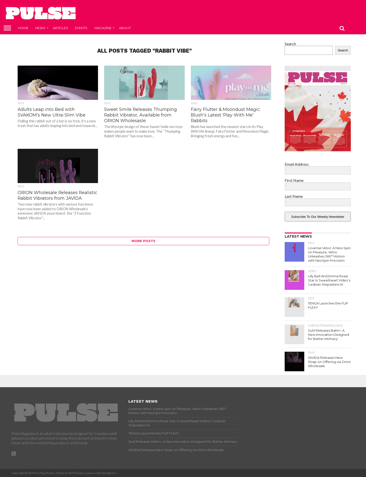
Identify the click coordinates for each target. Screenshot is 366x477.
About (125, 28)
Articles (60, 28)
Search (290, 43)
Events (81, 28)
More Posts (143, 241)
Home (23, 28)
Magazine (102, 28)
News (40, 28)
